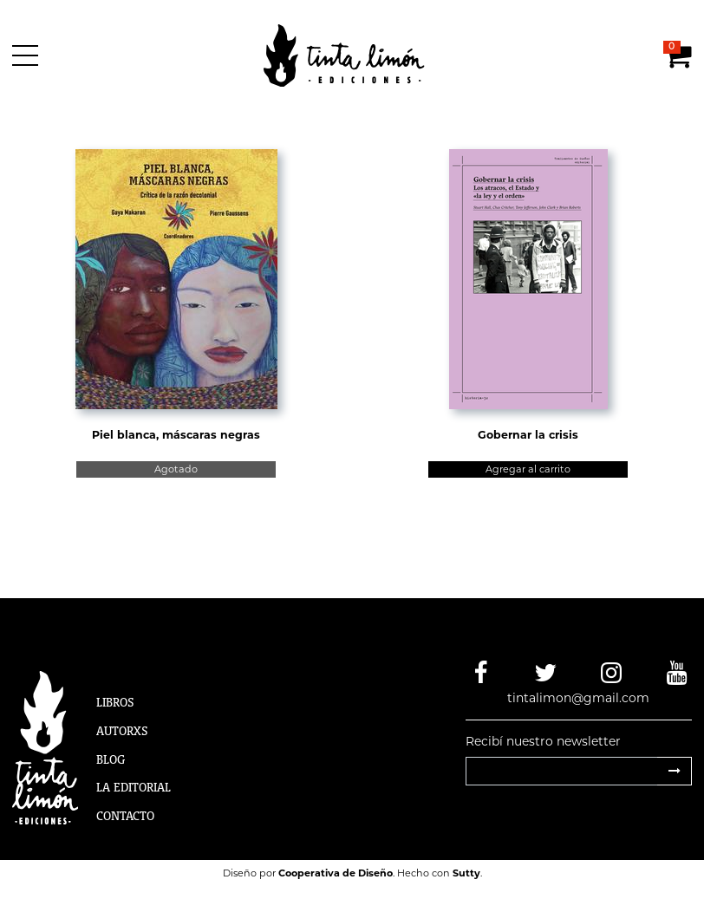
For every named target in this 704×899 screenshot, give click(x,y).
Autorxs (122, 731)
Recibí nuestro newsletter (543, 741)
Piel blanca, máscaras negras (176, 434)
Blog (110, 759)
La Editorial (133, 787)
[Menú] (28, 55)
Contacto (125, 816)
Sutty (466, 873)
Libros (115, 702)
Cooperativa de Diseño (335, 873)
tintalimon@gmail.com (578, 698)
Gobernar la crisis (528, 434)
